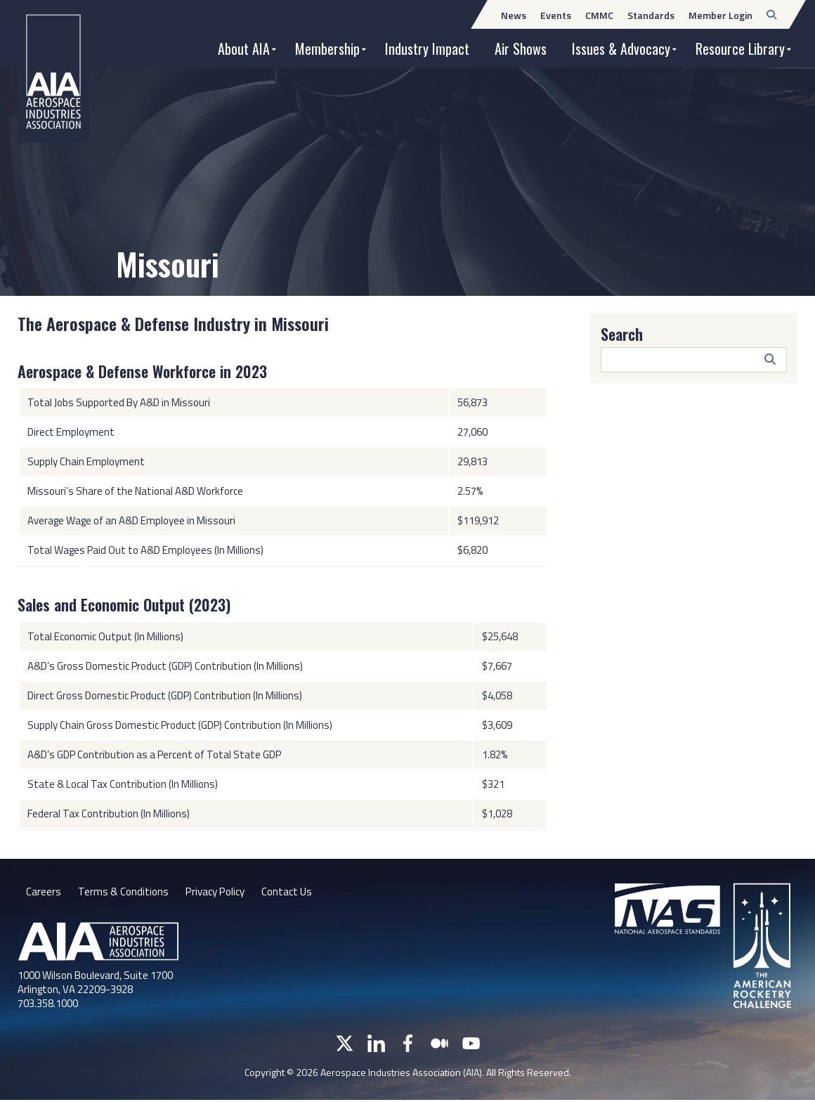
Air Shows (521, 48)
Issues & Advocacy (621, 48)
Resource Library (740, 48)
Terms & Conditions (124, 892)
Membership (327, 48)
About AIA (244, 48)
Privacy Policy (221, 892)
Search (622, 334)
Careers (43, 892)
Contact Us (297, 892)
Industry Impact (427, 48)
